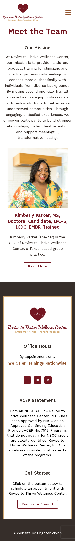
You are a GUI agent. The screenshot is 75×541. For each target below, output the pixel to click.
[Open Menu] (68, 12)
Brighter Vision (49, 533)
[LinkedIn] (48, 380)
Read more (37, 266)
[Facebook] (27, 380)
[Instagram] (37, 380)
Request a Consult (38, 504)
